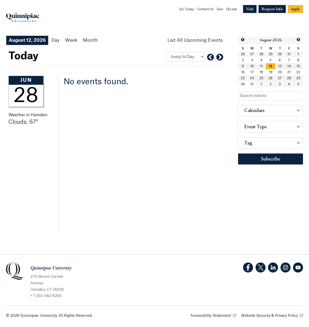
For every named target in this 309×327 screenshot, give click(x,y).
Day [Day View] (55, 40)
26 (243, 54)
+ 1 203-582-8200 (45, 296)
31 (289, 54)
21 (289, 72)
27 (252, 54)
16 (243, 72)
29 (271, 54)
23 (243, 78)
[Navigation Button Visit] (250, 9)
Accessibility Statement (213, 315)
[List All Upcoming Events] (195, 40)
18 (261, 72)
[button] (242, 40)
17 (252, 72)
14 (289, 66)
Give (220, 9)
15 (298, 66)
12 (270, 66)
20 (280, 72)
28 (261, 54)
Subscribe (270, 159)
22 (298, 72)
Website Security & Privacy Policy (272, 315)
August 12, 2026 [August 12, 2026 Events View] (27, 40)
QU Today (186, 9)
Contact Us (205, 9)
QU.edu (231, 9)
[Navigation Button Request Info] (272, 9)
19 (270, 72)
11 (261, 66)
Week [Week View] (71, 40)
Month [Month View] (90, 40)
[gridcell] (270, 66)
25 (261, 78)
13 (280, 66)
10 (252, 66)
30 (280, 54)
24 (252, 78)
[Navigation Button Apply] (295, 9)
